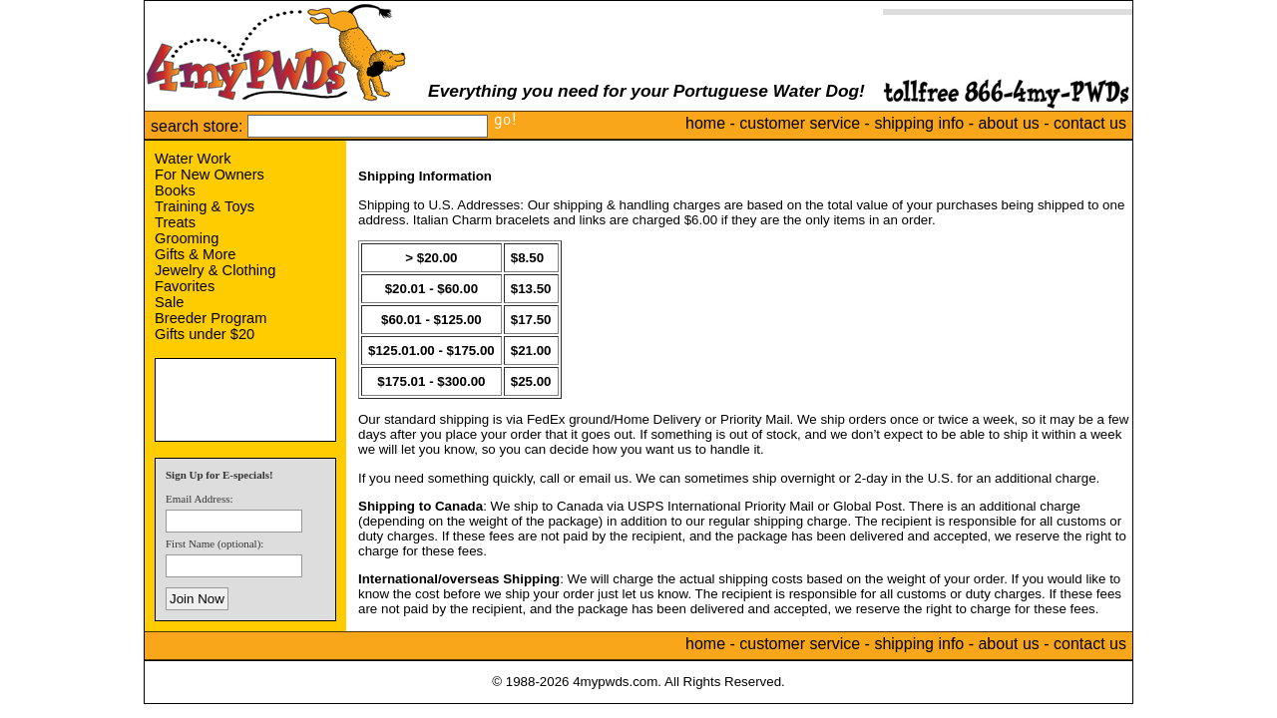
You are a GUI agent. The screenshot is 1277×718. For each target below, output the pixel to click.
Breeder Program (210, 318)
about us (1008, 123)
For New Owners (209, 174)
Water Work (193, 159)
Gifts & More (195, 254)
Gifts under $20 (204, 334)
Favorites (184, 286)
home (705, 123)
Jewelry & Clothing (215, 270)
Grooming (186, 238)
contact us (1090, 123)
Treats (175, 222)
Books (175, 190)
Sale (169, 302)
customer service (799, 123)
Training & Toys (204, 206)
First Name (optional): (214, 543)
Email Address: (199, 499)
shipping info (919, 123)
